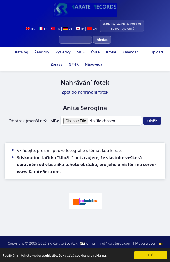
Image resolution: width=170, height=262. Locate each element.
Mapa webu (145, 243)
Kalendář (130, 52)
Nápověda (93, 64)
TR (55, 28)
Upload (156, 52)
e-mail (91, 243)
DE (67, 28)
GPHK (73, 64)
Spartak (71, 243)
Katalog (21, 52)
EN (30, 28)
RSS (91, 249)
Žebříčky (41, 52)
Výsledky (63, 52)
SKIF (80, 52)
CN (92, 28)
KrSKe (110, 52)
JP (80, 28)
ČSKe (95, 52)
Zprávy (56, 64)
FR (43, 28)
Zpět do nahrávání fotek (85, 92)
